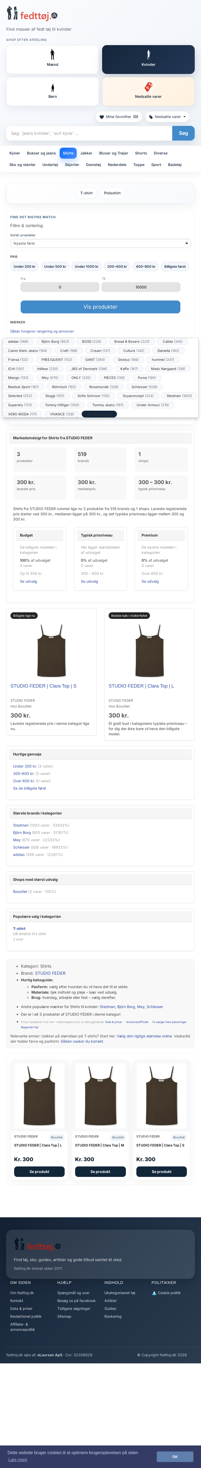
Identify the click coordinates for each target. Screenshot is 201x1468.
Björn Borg (55, 341)
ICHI (16, 369)
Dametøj (93, 164)
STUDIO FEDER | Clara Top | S (43, 686)
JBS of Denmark (89, 369)
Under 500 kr (55, 266)
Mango (18, 378)
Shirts (68, 153)
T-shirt (86, 193)
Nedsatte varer (167, 116)
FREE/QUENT (56, 359)
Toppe (138, 164)
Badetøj (175, 164)
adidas (18, 341)
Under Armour (153, 405)
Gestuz (128, 359)
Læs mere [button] (17, 1460)
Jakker (86, 153)
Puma (147, 378)
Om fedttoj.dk (22, 1292)
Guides (110, 1308)
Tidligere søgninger (73, 1308)
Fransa (18, 359)
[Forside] (32, 14)
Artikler (110, 1300)
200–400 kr (117, 266)
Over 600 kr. (24, 781)
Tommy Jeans (108, 405)
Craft (68, 351)
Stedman (179, 396)
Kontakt (16, 1300)
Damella (168, 351)
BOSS (91, 341)
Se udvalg (28, 581)
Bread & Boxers (132, 341)
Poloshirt (112, 193)
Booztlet (20, 891)
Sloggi (54, 396)
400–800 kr (145, 266)
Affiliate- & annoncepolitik (22, 1327)
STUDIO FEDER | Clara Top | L (141, 686)
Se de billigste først (29, 788)
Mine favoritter (118, 116)
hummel (163, 359)
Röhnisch (64, 387)
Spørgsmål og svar (73, 1292)
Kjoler (14, 153)
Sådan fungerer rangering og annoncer (42, 331)
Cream (100, 351)
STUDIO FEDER (50, 973)
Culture (133, 351)
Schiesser (145, 387)
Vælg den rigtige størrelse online (144, 1036)
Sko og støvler (22, 164)
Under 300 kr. (25, 766)
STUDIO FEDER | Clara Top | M (99, 1145)
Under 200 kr (24, 266)
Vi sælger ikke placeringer (169, 1022)
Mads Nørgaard (168, 369)
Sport (156, 164)
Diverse (161, 153)
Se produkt (39, 1171)
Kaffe (129, 369)
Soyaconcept (138, 396)
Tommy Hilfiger (62, 405)
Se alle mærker (99, 414)
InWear (47, 369)
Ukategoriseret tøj (119, 1292)
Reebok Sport (23, 387)
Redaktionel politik (26, 1316)
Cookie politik (166, 1292)
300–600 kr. (23, 773)
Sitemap (64, 1316)
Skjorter (72, 164)
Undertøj (50, 164)
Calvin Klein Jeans (27, 351)
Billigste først (175, 266)
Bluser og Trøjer (113, 153)
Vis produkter (100, 307)
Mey (50, 378)
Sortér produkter (23, 235)
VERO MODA (22, 414)
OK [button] (175, 1457)
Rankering (113, 1316)
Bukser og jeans (41, 153)
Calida (173, 341)
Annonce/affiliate (137, 1022)
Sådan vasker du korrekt (82, 1041)
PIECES (114, 378)
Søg (183, 133)
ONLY (81, 378)
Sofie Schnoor (93, 396)
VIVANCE (62, 414)
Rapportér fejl (29, 1027)
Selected (20, 396)
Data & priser (113, 1022)
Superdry (20, 405)
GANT (95, 359)
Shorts (141, 153)
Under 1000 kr (86, 266)
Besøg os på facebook (76, 1300)
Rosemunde (104, 387)
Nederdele (117, 164)
